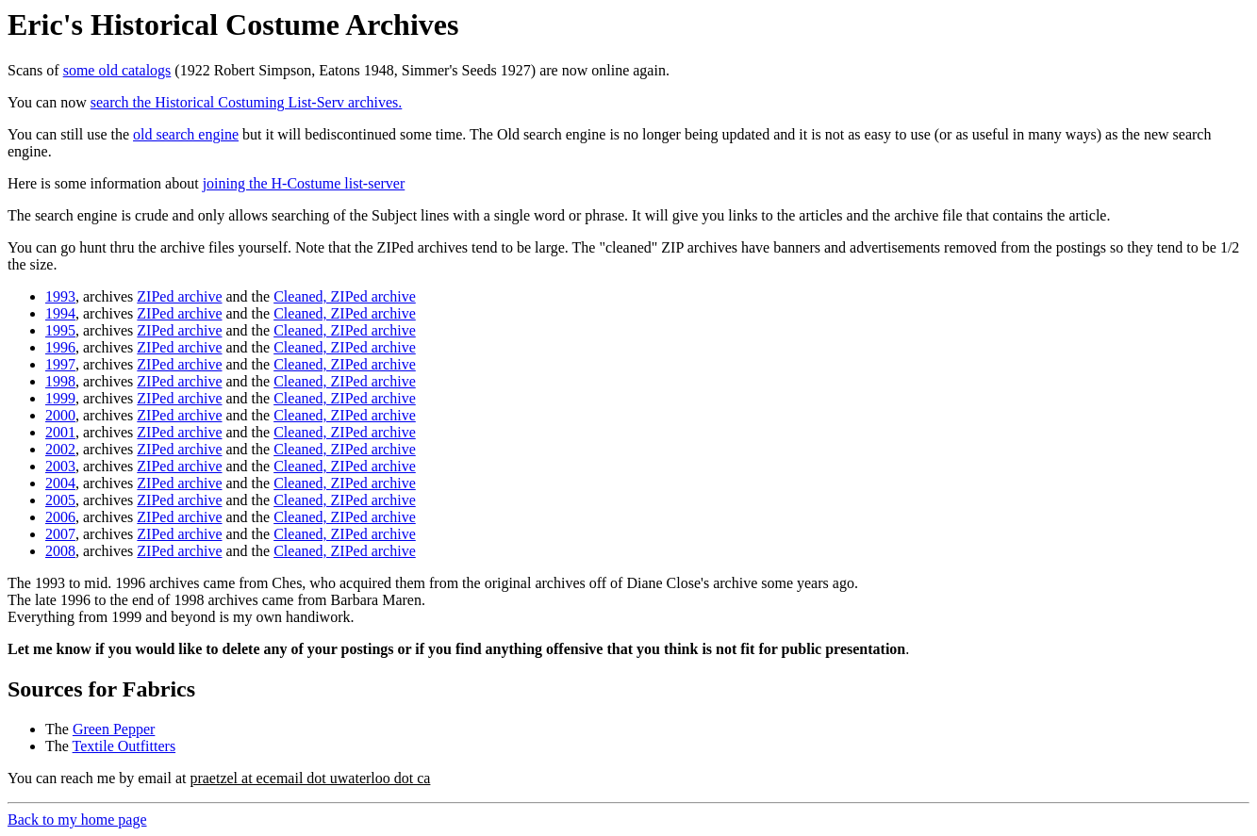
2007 (60, 534)
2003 (60, 466)
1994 (60, 313)
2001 (60, 432)
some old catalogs (117, 70)
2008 (60, 551)
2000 (60, 415)
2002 (60, 449)
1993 (60, 296)
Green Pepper (114, 729)
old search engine (186, 134)
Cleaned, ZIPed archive (344, 296)
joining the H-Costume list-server (304, 183)
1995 (60, 330)
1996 (60, 347)
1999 (60, 398)
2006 (60, 517)
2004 (60, 483)
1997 (60, 364)
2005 (60, 500)
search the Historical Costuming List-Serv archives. (247, 102)
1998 (60, 381)
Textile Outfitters (124, 746)
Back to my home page (77, 819)
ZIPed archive (179, 296)
